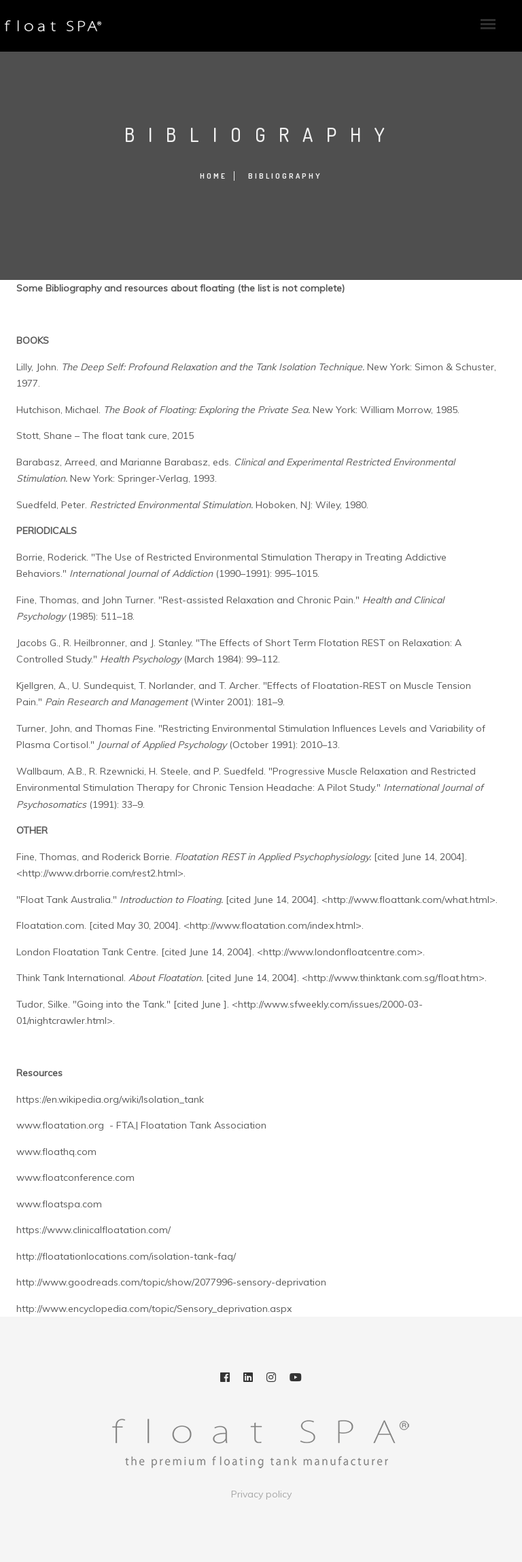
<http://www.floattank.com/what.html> (408, 899)
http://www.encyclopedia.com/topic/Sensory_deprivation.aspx (154, 1308)
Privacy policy (261, 1494)
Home (213, 176)
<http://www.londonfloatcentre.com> (340, 952)
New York (91, 478)
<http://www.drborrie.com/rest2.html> (100, 873)
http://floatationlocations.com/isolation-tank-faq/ (126, 1256)
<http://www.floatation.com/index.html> (273, 925)
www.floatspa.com (59, 1204)
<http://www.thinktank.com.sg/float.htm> (393, 978)
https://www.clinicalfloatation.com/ (93, 1230)
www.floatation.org (60, 1125)
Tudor (29, 1004)
